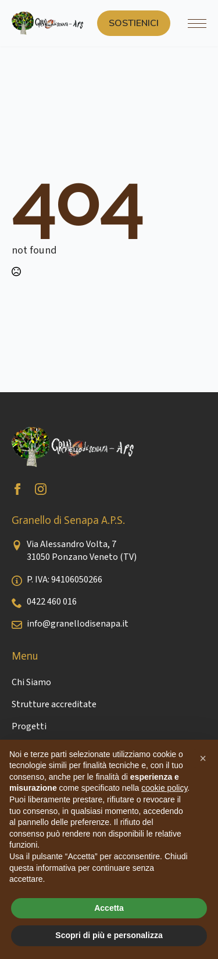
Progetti (29, 726)
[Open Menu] (197, 23)
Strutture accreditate (54, 704)
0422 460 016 (52, 601)
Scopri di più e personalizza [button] (108, 935)
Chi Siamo (31, 682)
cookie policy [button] (164, 787)
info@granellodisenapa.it (77, 623)
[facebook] (17, 489)
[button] (203, 758)
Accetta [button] (109, 908)
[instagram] (41, 489)
